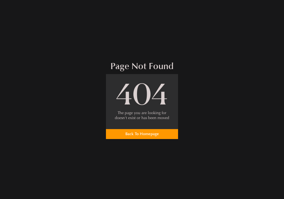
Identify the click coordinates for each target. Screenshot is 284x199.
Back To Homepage (142, 134)
